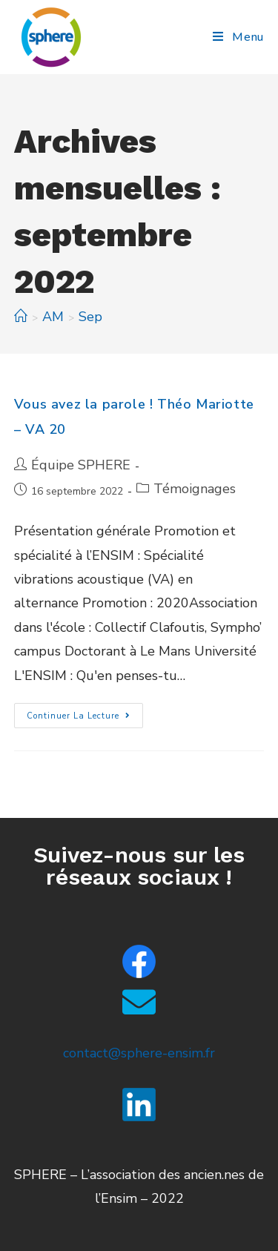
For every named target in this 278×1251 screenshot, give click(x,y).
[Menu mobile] (238, 37)
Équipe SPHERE (80, 465)
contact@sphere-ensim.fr (139, 1053)
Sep (90, 317)
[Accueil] (20, 317)
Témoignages (194, 489)
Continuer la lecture (85, 712)
